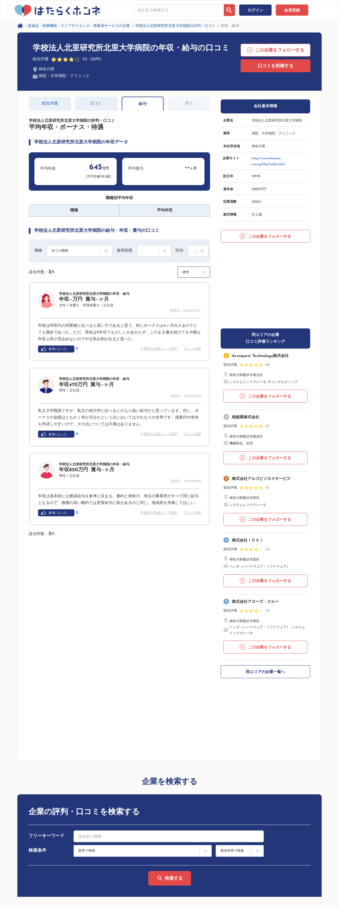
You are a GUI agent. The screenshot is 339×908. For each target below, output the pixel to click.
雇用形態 (124, 251)
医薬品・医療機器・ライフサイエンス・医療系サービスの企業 (79, 26)
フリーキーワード (46, 691)
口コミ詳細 (192, 349)
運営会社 (6, 885)
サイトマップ (256, 849)
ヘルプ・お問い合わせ (314, 831)
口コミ (96, 103)
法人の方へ (254, 858)
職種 (38, 251)
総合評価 (50, 103)
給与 (143, 104)
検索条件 (37, 706)
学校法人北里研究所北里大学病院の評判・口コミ (175, 26)
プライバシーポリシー (40, 885)
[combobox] (179, 10)
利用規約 (252, 840)
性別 (179, 251)
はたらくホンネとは (261, 831)
